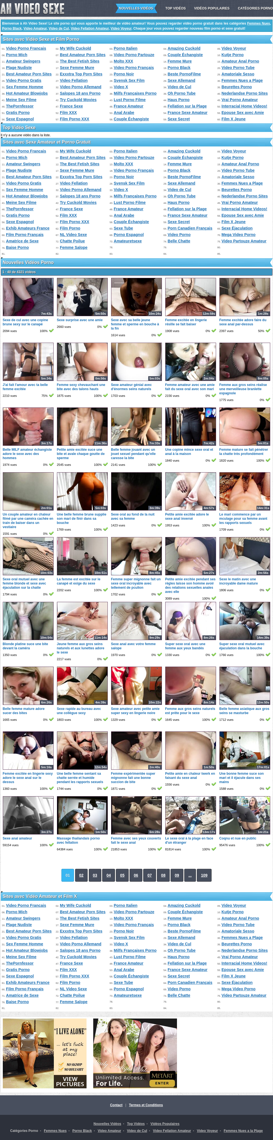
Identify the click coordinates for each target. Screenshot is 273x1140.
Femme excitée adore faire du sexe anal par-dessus (243, 322)
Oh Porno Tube (182, 93)
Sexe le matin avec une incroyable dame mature (238, 581)
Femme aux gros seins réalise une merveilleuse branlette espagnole (243, 389)
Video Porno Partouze (134, 55)
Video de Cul (59, 28)
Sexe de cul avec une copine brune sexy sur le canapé (25, 322)
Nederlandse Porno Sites (245, 93)
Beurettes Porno (237, 87)
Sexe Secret (179, 119)
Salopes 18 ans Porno (80, 93)
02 (81, 875)
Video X (121, 87)
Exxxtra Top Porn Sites (81, 74)
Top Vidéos (176, 8)
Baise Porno (17, 247)
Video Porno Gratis (24, 80)
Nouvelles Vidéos (136, 8)
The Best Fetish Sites (80, 61)
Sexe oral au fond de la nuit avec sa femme (133, 516)
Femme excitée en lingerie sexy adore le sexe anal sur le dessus (28, 778)
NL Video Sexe (73, 234)
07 (149, 875)
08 (163, 875)
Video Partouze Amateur (244, 241)
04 (108, 875)
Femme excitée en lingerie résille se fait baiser (186, 322)
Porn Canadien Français (190, 228)
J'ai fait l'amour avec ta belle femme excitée (25, 387)
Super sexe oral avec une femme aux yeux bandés (185, 646)
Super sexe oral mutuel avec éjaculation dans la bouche (242, 646)
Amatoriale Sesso (238, 74)
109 (204, 875)
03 (95, 875)
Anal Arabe (124, 112)
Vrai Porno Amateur (240, 99)
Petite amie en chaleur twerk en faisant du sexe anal (190, 776)
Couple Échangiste (185, 55)
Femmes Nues (258, 23)
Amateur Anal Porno (240, 61)
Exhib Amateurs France (28, 228)
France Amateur (128, 106)
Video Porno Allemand (81, 87)
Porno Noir (124, 74)
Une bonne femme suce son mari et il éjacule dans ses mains (241, 778)
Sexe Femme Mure (77, 67)
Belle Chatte (179, 241)
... (190, 875)
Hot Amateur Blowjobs (27, 93)
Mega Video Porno (239, 234)
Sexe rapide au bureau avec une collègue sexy (79, 711)
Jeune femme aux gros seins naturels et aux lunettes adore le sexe (80, 648)
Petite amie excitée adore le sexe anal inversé (187, 516)
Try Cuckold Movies (78, 99)
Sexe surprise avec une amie (80, 320)
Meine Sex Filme (21, 99)
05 (122, 875)
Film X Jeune (234, 119)
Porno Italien (126, 48)
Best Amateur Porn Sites (83, 55)
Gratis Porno (18, 112)
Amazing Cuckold (184, 48)
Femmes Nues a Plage (242, 80)
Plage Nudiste (19, 67)
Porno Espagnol (129, 234)
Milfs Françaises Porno (135, 93)
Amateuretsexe (128, 241)
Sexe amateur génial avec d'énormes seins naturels (131, 387)
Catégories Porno (255, 8)
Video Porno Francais (26, 48)
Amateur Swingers (23, 61)
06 (136, 875)
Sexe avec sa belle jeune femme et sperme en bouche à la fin (135, 324)
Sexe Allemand (181, 80)
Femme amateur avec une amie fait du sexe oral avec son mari (190, 387)
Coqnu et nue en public (238, 838)
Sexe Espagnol (20, 119)
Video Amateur (35, 28)
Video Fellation (74, 80)
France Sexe (71, 106)
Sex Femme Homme (24, 87)
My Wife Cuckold (75, 48)
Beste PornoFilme (184, 74)
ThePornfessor (20, 106)
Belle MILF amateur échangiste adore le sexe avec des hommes (27, 454)
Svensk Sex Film (129, 80)
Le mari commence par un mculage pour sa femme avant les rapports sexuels (243, 518)
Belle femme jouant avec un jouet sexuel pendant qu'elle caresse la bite (133, 454)
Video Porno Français (134, 67)
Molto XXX (123, 61)
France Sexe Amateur (188, 112)
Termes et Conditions (146, 1105)
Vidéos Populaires (212, 8)
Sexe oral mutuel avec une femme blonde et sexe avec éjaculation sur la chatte (24, 583)
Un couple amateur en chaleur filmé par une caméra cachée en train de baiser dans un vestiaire (28, 520)
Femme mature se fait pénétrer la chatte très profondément (243, 452)
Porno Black (12, 28)
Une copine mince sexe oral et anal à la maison (189, 452)
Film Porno (70, 228)
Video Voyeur (121, 28)
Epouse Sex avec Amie (243, 112)
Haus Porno (179, 99)
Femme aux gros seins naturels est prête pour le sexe (190, 711)
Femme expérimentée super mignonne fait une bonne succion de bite (133, 778)
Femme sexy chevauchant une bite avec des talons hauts (81, 387)
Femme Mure (180, 61)
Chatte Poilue (72, 241)
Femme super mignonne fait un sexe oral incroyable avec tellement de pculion (136, 583)
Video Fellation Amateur (90, 28)
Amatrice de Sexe (22, 241)
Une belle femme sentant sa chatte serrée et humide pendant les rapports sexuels (80, 778)
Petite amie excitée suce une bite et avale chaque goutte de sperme (81, 454)
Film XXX (68, 112)
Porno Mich (16, 55)
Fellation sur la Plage (187, 106)
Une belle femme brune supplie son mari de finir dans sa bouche (81, 518)
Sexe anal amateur (17, 838)
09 (177, 875)
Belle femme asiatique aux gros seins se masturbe (244, 711)
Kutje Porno (233, 55)
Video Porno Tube (238, 67)
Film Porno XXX (74, 119)
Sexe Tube (123, 228)
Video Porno (179, 234)
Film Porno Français (25, 234)
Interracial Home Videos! (244, 106)
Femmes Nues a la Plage (243, 1131)
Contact (116, 1105)
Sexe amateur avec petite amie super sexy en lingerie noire (135, 711)
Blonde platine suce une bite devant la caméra (25, 646)
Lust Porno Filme (130, 99)
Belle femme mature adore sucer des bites (24, 711)
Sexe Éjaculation (237, 228)
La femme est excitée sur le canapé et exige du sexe (78, 581)
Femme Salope (74, 247)
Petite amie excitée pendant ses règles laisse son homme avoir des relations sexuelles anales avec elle (190, 585)
